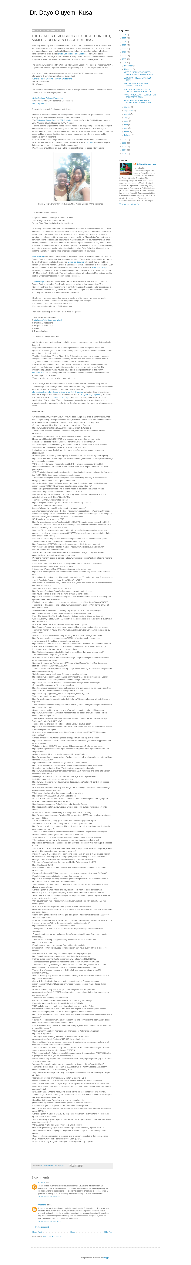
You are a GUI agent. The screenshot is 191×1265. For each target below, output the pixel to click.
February (128, 135)
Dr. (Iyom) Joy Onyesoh (90, 395)
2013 (124, 153)
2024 (124, 42)
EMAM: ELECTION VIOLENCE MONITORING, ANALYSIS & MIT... (139, 102)
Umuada (89, 142)
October (127, 107)
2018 (124, 63)
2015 (124, 146)
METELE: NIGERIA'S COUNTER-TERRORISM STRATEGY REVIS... (139, 73)
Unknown (42, 1205)
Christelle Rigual (39, 281)
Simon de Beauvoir (76, 262)
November (128, 69)
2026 (124, 35)
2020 (124, 56)
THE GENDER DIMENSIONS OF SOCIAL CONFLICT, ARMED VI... (138, 90)
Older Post (108, 1232)
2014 (124, 150)
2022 (124, 49)
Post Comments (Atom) (52, 1236)
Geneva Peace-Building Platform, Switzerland (52, 79)
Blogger (106, 1258)
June (126, 121)
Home (72, 1232)
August (127, 114)
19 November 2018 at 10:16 (49, 1197)
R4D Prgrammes (39, 103)
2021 (124, 52)
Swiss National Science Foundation (47, 98)
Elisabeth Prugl (38, 256)
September (129, 111)
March (127, 132)
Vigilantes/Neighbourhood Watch (48, 320)
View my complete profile (129, 204)
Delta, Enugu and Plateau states (72, 54)
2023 (124, 45)
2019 (124, 59)
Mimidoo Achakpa (61, 397)
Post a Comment (42, 1227)
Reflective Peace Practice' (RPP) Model (54, 120)
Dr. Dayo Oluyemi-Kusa (61, 12)
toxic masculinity (99, 267)
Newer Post (37, 1232)
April (126, 128)
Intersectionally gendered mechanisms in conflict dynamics (57, 392)
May (126, 125)
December (128, 66)
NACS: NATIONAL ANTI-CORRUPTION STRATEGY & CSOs (140, 96)
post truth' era (38, 373)
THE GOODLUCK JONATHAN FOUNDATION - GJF (136, 85)
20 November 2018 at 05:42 (49, 1222)
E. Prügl (41, 1182)
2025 (124, 38)
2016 (124, 143)
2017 (124, 140)
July (126, 118)
